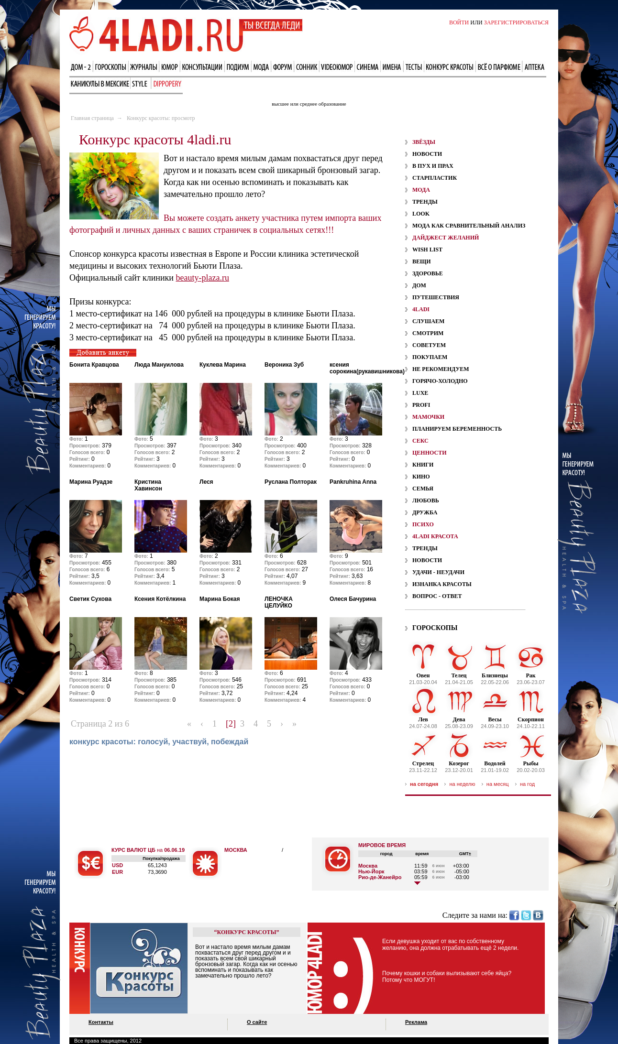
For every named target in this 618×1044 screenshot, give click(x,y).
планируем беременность (457, 428)
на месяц (497, 784)
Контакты (100, 1022)
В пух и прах (432, 166)
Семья (422, 488)
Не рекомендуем (440, 369)
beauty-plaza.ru (202, 278)
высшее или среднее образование (309, 104)
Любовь (425, 500)
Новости (427, 154)
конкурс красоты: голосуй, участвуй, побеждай (158, 742)
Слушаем (428, 321)
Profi (421, 405)
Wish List (427, 249)
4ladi (421, 309)
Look (421, 213)
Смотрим (427, 333)
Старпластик (434, 177)
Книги (422, 464)
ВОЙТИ (459, 22)
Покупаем (429, 357)
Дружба (424, 512)
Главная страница (92, 118)
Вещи (421, 261)
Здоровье (427, 273)
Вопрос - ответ (437, 596)
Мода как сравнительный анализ (468, 225)
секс (420, 440)
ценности (429, 452)
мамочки (428, 416)
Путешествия (435, 297)
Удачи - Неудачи (438, 572)
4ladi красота (435, 536)
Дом (419, 285)
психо (423, 524)
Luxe (420, 393)
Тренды (425, 201)
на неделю (462, 784)
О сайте (257, 1022)
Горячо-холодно (440, 381)
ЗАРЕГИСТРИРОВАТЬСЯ (516, 22)
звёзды (423, 142)
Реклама (416, 1022)
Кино (421, 476)
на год (527, 784)
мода (421, 189)
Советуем (429, 345)
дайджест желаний (445, 237)
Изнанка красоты (442, 584)
